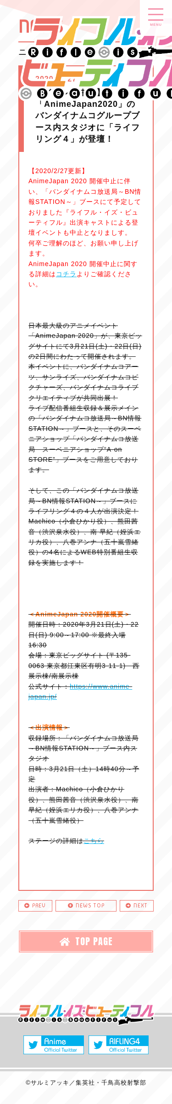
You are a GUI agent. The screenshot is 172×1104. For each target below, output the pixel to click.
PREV (35, 905)
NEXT (137, 905)
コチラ (66, 274)
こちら (93, 840)
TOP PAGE (86, 941)
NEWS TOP (86, 905)
